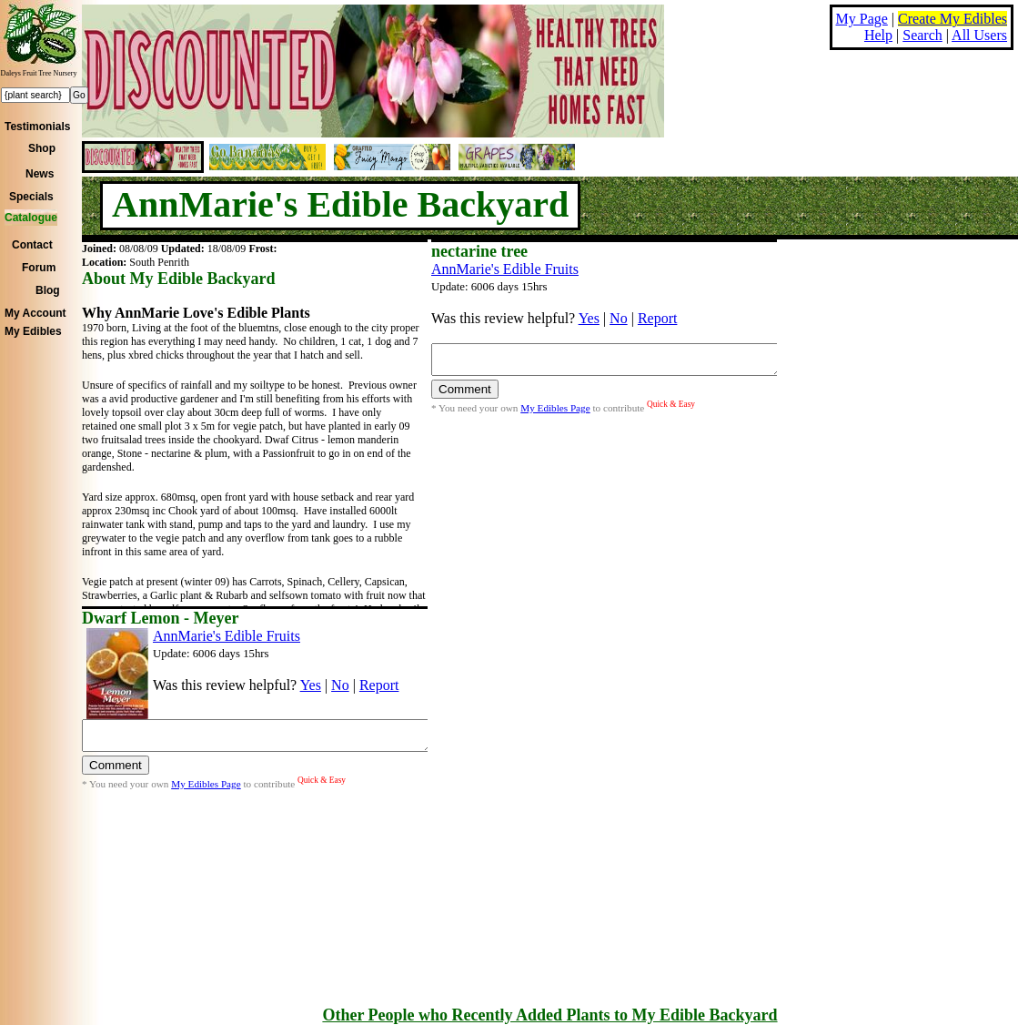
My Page (862, 18)
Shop (41, 148)
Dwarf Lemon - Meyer (160, 618)
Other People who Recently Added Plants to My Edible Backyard (549, 1015)
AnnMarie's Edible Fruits (505, 269)
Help (878, 35)
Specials (31, 196)
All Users (979, 35)
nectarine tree (479, 251)
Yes (589, 318)
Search (922, 35)
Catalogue (31, 217)
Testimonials (37, 126)
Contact (32, 244)
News (39, 173)
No (619, 318)
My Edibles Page (555, 413)
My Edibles (33, 331)
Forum (38, 267)
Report (658, 318)
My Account (35, 313)
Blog (47, 290)
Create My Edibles (952, 18)
